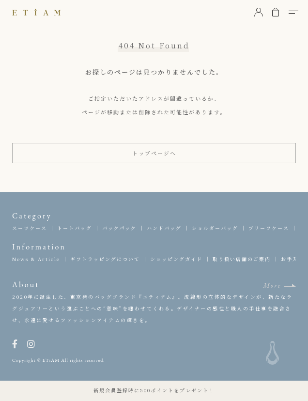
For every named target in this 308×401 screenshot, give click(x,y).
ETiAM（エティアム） (36, 12)
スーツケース (29, 227)
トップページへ (154, 153)
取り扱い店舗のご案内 (242, 258)
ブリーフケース (268, 227)
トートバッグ (74, 227)
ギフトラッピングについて (105, 258)
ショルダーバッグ (215, 227)
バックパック (119, 227)
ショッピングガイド (176, 258)
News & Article (36, 258)
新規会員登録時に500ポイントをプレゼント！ (154, 390)
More (272, 285)
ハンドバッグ (164, 227)
